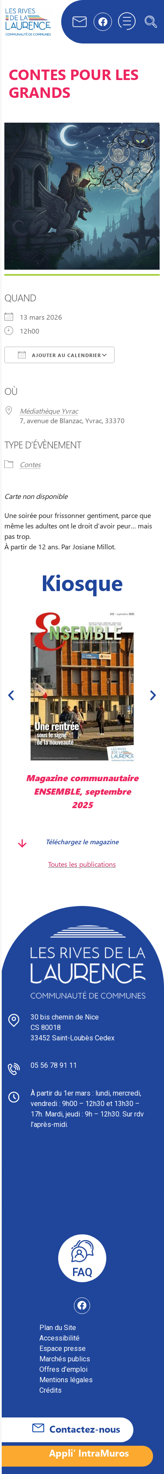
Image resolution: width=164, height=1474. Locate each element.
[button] (10, 695)
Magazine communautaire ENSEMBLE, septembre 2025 (82, 790)
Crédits (50, 1390)
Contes (30, 464)
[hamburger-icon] (127, 21)
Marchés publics (64, 1359)
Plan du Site (57, 1328)
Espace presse (62, 1348)
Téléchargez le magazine (82, 841)
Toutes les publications (82, 864)
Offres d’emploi (63, 1369)
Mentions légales (66, 1380)
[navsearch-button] (151, 21)
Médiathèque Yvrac (49, 410)
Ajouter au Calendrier (59, 355)
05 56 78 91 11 (54, 1065)
